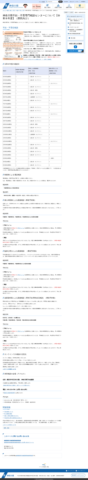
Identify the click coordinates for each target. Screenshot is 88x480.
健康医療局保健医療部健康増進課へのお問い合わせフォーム (19, 442)
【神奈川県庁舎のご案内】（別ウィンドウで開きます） (16, 385)
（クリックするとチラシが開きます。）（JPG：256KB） (37, 59)
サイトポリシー (81, 470)
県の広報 (73, 38)
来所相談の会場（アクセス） (15, 374)
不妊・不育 (22, 10)
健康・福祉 (6, 427)
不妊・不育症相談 (10, 28)
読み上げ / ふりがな (74, 1)
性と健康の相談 (8, 413)
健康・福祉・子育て (11, 10)
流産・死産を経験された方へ (11, 415)
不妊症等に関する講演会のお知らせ (13, 417)
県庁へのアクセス (79, 475)
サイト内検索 (42, 1)
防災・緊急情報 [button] (36, 6)
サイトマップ (71, 470)
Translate (66, 1)
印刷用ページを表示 (68, 12)
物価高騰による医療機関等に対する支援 (75, 30)
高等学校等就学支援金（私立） (75, 24)
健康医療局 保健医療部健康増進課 (12, 440)
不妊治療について (8, 411)
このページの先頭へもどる (9, 369)
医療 (17, 10)
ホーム (4, 10)
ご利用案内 (82, 1)
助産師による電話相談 (12, 175)
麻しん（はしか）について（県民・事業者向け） (75, 20)
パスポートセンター (74, 27)
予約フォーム (21, 228)
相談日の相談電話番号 (9, 392)
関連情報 (6, 407)
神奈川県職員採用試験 (74, 33)
